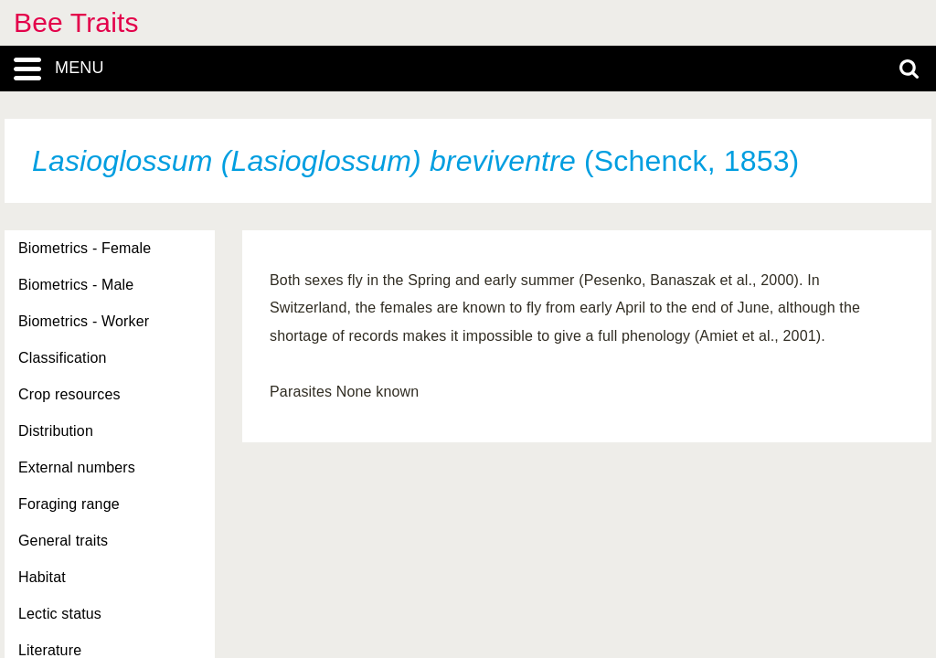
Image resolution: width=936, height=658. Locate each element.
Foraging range (69, 504)
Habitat (42, 577)
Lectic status (59, 613)
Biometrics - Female (84, 248)
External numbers (76, 467)
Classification (62, 358)
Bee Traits (76, 22)
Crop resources (69, 394)
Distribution (55, 431)
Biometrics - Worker (83, 321)
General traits (63, 540)
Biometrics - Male (75, 284)
